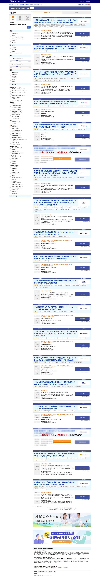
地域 (13, 18)
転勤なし (14, 140)
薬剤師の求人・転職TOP (13, 4)
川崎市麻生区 (65, 567)
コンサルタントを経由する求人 (19, 90)
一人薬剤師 (15, 166)
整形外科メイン (16, 174)
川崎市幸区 (42, 567)
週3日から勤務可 (16, 135)
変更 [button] (29, 27)
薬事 (13, 81)
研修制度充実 (15, 151)
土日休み (15, 126)
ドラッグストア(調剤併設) (18, 37)
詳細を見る (82, 33)
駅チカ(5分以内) (16, 121)
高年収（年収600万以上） (18, 95)
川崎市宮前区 (59, 567)
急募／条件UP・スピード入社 (19, 92)
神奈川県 (27, 4)
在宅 (14, 179)
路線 (20, 18)
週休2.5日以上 (15, 128)
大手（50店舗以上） (17, 144)
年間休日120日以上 (17, 130)
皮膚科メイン (15, 172)
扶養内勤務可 (15, 193)
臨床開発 (14, 77)
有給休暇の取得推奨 (17, 137)
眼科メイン (15, 170)
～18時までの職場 (16, 109)
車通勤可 (14, 123)
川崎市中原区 (47, 567)
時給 (17, 64)
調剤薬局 (15, 33)
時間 (27, 18)
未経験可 (14, 163)
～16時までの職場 (16, 105)
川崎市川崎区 (36, 567)
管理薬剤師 (15, 74)
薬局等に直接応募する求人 (18, 88)
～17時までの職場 (16, 107)
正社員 (14, 47)
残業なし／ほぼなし (17, 103)
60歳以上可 (15, 158)
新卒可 (14, 161)
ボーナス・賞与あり (17, 100)
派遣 (13, 51)
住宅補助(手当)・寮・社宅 (18, 153)
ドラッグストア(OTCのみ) (18, 38)
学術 (13, 79)
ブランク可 (15, 191)
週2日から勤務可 (16, 133)
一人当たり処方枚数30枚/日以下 (19, 139)
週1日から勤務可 (16, 132)
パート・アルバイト (17, 53)
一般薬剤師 (15, 72)
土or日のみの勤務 (16, 118)
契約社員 (14, 49)
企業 (13, 40)
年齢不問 (14, 160)
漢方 (13, 175)
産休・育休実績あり (17, 147)
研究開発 (14, 76)
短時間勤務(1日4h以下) (17, 111)
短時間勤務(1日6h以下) (17, 112)
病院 (13, 35)
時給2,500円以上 (16, 97)
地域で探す (22, 4)
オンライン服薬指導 (17, 177)
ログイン (82, 1)
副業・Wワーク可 (16, 156)
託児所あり (15, 149)
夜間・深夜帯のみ (16, 116)
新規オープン (15, 142)
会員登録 (88, 1)
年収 (17, 58)
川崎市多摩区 (53, 567)
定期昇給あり (15, 98)
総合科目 (14, 168)
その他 (14, 42)
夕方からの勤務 (16, 114)
